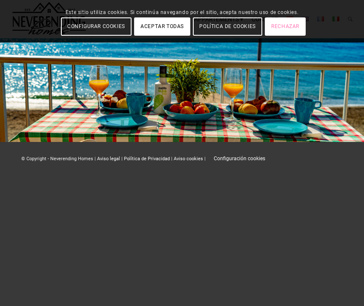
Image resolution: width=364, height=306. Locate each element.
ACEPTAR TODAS (162, 26)
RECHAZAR (285, 26)
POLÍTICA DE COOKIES (227, 26)
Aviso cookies (188, 159)
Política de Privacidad (147, 159)
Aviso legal (108, 159)
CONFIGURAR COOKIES (96, 26)
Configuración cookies (239, 159)
